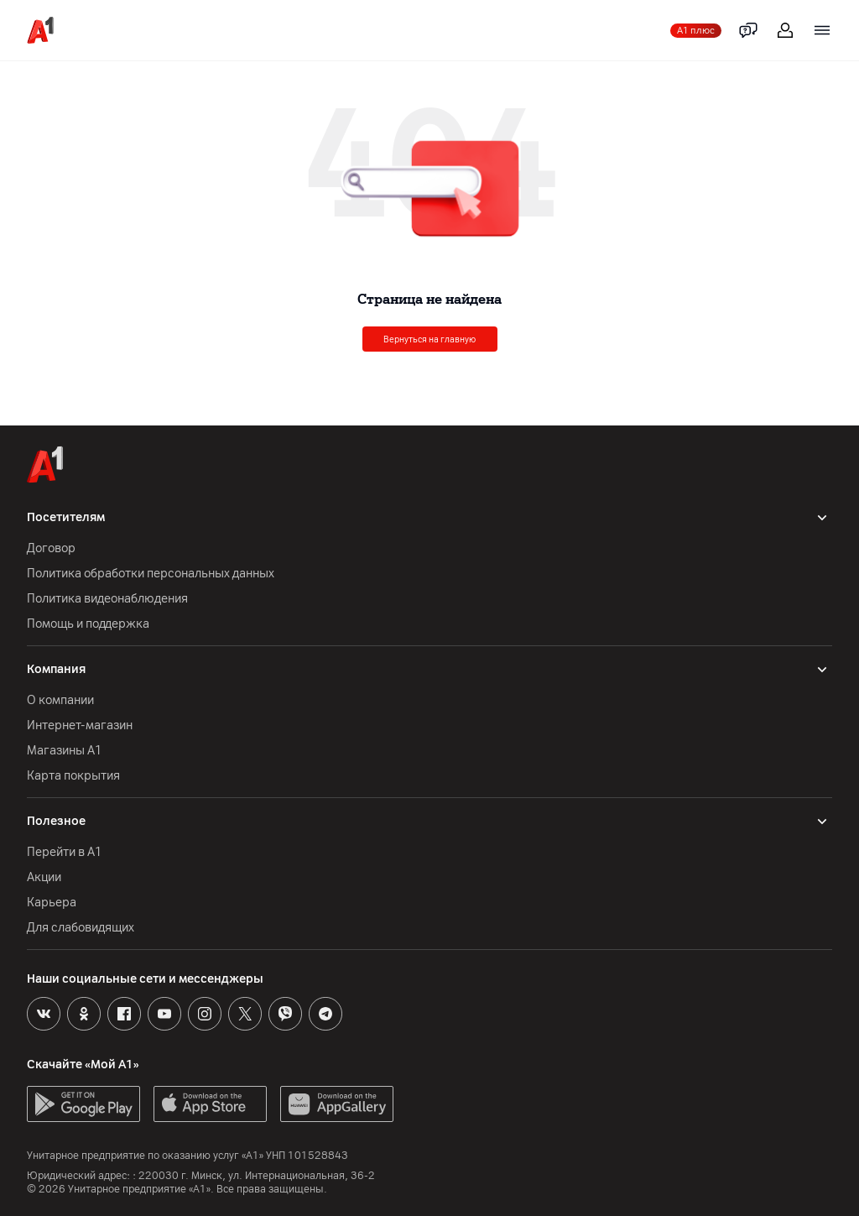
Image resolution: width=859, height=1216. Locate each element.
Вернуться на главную (429, 339)
